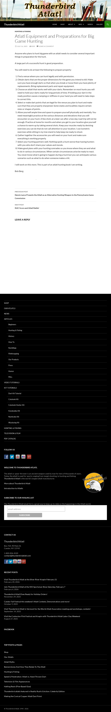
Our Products (13, 359)
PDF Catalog (10, 439)
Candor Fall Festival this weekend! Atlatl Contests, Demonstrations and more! (37, 601)
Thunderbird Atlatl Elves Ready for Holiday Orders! (25, 594)
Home (54, 24)
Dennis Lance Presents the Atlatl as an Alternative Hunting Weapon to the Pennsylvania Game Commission (55, 194)
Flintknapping (13, 354)
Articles (8, 319)
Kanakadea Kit (14, 411)
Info (80, 24)
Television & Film (12, 433)
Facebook (9, 629)
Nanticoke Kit (13, 417)
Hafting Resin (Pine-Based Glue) (17, 686)
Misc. (10, 377)
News (6, 314)
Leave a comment (46, 46)
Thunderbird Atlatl (14, 24)
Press (10, 365)
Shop (62, 24)
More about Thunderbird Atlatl (17, 483)
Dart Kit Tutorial (14, 393)
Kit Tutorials (10, 388)
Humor (11, 371)
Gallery (99, 24)
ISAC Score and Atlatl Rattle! (55, 206)
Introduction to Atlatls (13, 488)
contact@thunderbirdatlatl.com (17, 555)
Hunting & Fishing (23, 31)
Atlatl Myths (9, 662)
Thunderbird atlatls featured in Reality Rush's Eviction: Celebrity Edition (34, 691)
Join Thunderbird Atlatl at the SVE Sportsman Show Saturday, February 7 (34, 587)
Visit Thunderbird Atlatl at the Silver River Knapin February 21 (30, 579)
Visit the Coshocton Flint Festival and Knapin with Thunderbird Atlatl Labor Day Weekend (42, 616)
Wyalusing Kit (13, 422)
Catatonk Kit (13, 399)
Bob (33, 46)
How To (11, 342)
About (70, 24)
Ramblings (12, 348)
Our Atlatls (9, 308)
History (11, 336)
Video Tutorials (11, 382)
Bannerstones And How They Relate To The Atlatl (24, 667)
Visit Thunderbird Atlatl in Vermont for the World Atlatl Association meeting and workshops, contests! (47, 609)
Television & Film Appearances (17, 681)
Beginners (12, 324)
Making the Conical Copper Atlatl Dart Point (23, 696)
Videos (90, 24)
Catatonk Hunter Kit (16, 405)
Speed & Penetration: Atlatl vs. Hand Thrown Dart (25, 676)
